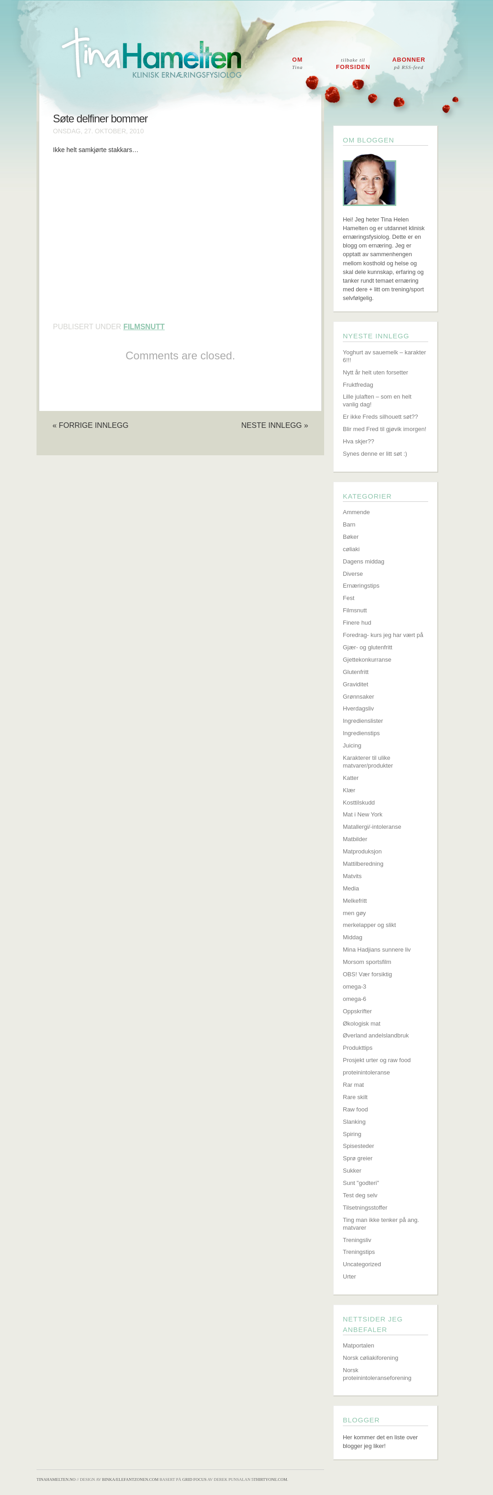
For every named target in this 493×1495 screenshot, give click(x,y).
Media (351, 888)
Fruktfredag (358, 384)
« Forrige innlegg (90, 425)
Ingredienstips (361, 733)
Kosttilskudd (359, 802)
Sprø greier (357, 1158)
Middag (352, 937)
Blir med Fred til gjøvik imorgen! (384, 429)
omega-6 (354, 998)
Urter (349, 1276)
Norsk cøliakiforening (370, 1357)
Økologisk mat (361, 1023)
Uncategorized (362, 1264)
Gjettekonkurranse (367, 659)
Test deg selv (360, 1195)
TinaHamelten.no (56, 1479)
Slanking (354, 1121)
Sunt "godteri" (361, 1182)
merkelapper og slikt (369, 924)
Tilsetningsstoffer (365, 1207)
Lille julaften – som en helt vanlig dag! (377, 400)
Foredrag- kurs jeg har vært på (383, 635)
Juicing (352, 745)
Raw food (355, 1109)
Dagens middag (363, 561)
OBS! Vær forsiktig (367, 974)
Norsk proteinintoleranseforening (377, 1374)
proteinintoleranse (366, 1072)
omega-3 (354, 986)
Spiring (352, 1134)
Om (297, 63)
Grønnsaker (358, 696)
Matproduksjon (362, 851)
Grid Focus (194, 1479)
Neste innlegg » (274, 425)
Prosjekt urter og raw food (377, 1060)
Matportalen (358, 1345)
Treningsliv (357, 1240)
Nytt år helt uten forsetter (375, 372)
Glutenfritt (355, 672)
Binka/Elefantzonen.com (130, 1479)
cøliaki (351, 549)
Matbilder (355, 839)
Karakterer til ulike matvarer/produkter (368, 761)
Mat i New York (363, 814)
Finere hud (357, 622)
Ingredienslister (363, 720)
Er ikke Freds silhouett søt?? (380, 416)
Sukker (352, 1170)
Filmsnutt (144, 327)
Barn (349, 524)
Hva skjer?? (358, 441)
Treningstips (359, 1251)
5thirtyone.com (269, 1479)
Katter (351, 777)
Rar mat (353, 1084)
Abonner (408, 63)
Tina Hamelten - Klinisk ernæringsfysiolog (252, 60)
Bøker (351, 536)
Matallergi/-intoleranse (372, 826)
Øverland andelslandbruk (376, 1035)
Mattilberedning (363, 863)
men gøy (354, 913)
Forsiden (353, 63)
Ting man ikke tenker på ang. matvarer (381, 1223)
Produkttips (357, 1047)
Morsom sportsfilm (367, 961)
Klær (349, 790)
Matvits (352, 876)
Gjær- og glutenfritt (367, 647)
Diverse (353, 573)
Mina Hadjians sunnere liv (377, 949)
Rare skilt (355, 1097)
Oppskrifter (357, 1011)
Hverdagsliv (358, 708)
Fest (348, 598)
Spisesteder (358, 1145)
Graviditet (355, 684)
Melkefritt (355, 900)
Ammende (356, 512)
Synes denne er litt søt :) (375, 453)
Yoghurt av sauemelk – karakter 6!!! (384, 356)
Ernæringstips (361, 585)
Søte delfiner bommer (100, 119)
